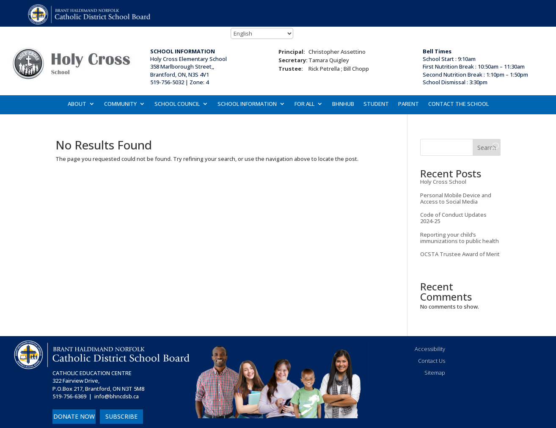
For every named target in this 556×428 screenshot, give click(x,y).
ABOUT (77, 104)
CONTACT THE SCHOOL (458, 104)
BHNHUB (343, 104)
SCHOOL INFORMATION (247, 104)
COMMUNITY (120, 104)
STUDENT (376, 104)
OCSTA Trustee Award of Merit (460, 254)
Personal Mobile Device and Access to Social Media (455, 198)
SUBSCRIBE (121, 416)
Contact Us (431, 360)
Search (486, 148)
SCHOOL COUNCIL (177, 104)
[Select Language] (262, 33)
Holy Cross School (443, 181)
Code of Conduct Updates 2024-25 (453, 218)
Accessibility (430, 349)
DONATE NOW (74, 416)
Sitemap (434, 372)
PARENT (408, 104)
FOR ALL (304, 104)
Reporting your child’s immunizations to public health (459, 238)
